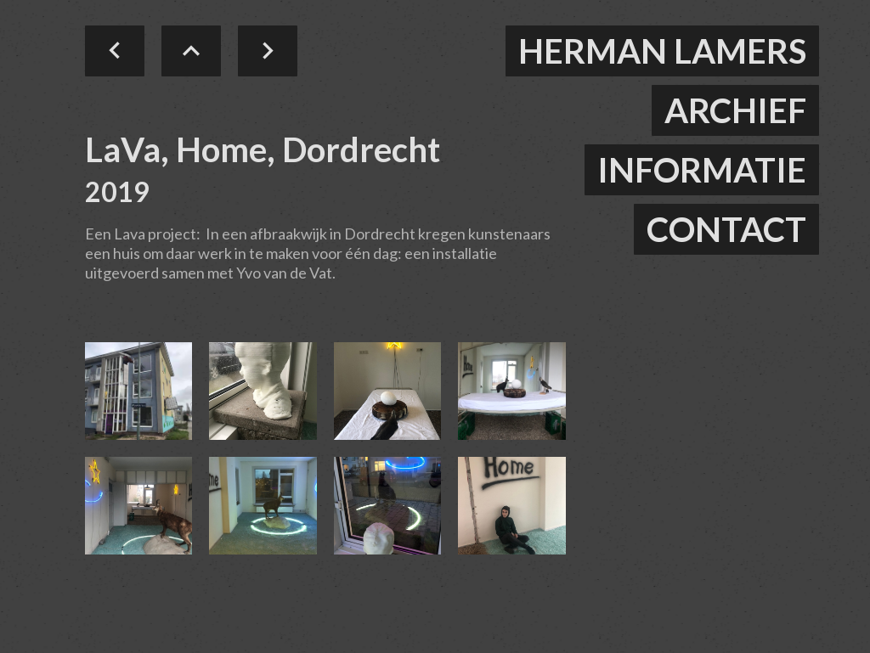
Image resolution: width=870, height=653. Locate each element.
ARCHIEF (735, 110)
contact (726, 229)
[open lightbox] (138, 391)
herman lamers (662, 51)
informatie (701, 169)
